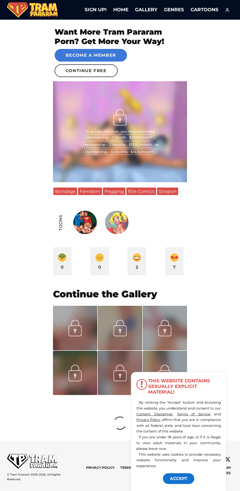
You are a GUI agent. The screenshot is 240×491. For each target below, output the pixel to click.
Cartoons (204, 9)
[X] (227, 459)
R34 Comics (141, 191)
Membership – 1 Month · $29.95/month (120, 137)
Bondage (65, 191)
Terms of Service (193, 414)
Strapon (167, 191)
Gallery (146, 9)
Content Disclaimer (154, 414)
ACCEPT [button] (178, 478)
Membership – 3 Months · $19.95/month (117, 144)
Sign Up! (96, 9)
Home (120, 9)
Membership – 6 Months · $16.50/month (119, 152)
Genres (174, 9)
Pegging (114, 191)
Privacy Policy (100, 467)
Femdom (90, 191)
